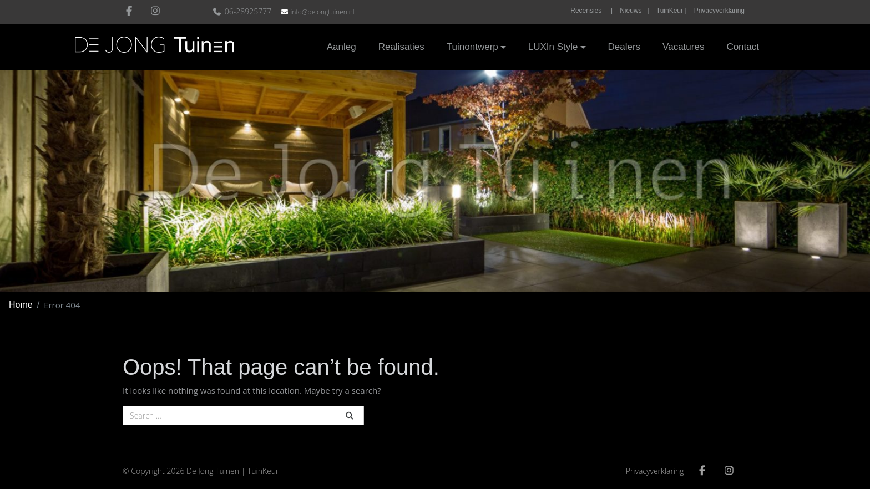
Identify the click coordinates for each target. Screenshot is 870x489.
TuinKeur (263, 471)
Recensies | (591, 10)
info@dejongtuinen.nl (322, 12)
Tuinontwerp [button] (472, 47)
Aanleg (341, 47)
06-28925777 (243, 11)
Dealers (624, 47)
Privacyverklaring (719, 10)
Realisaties (401, 47)
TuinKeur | (671, 10)
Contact (742, 47)
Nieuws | (634, 10)
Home (21, 304)
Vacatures (683, 47)
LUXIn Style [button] (553, 47)
